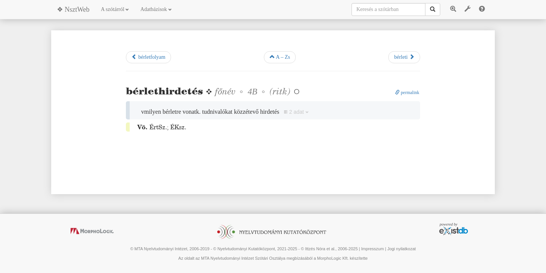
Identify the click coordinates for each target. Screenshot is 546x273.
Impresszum (372, 248)
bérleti (404, 57)
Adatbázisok (155, 9)
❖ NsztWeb (73, 9)
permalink (407, 92)
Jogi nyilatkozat (401, 248)
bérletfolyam (148, 57)
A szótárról (115, 9)
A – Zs (280, 57)
